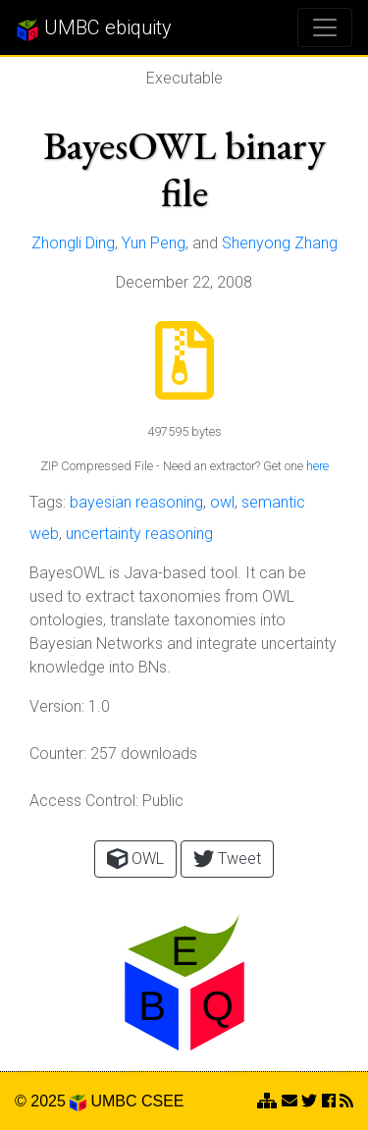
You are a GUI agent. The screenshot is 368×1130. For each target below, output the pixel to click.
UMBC (113, 1101)
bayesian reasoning (136, 502)
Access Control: (83, 800)
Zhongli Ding (73, 243)
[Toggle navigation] (324, 27)
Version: (56, 706)
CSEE (162, 1101)
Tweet (227, 858)
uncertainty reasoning (139, 533)
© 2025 (50, 1101)
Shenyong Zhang (280, 243)
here (317, 465)
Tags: (47, 502)
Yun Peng (153, 243)
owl (222, 502)
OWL (135, 858)
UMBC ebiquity (94, 28)
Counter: (57, 753)
